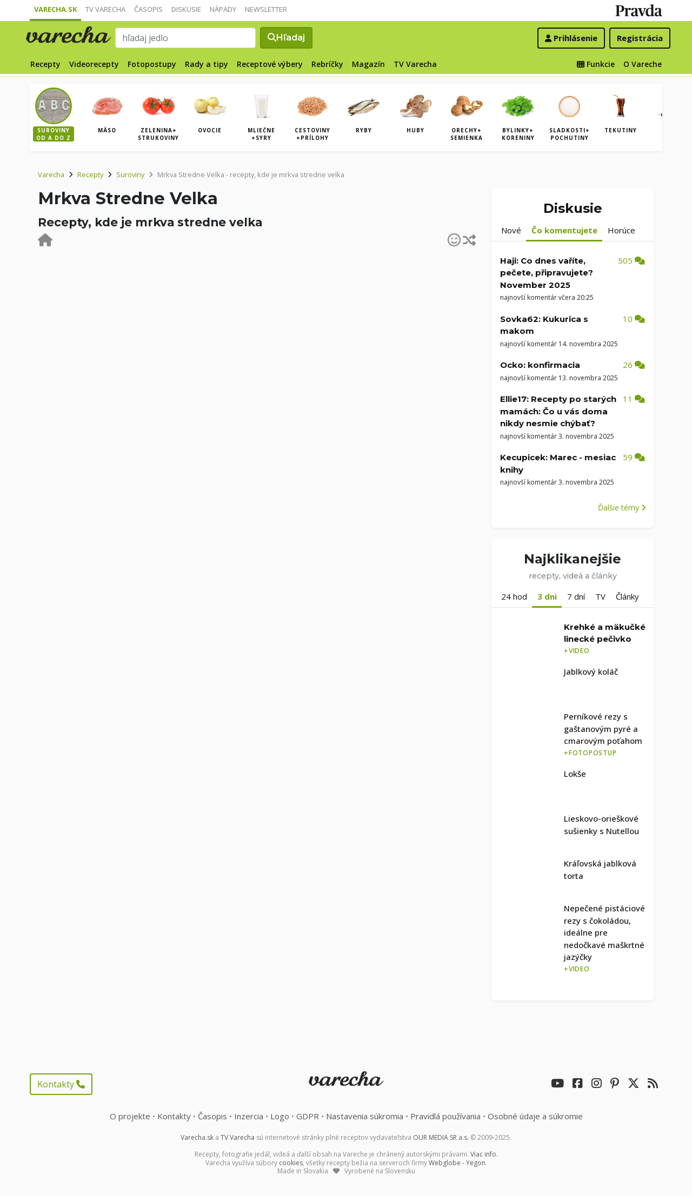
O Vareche (642, 64)
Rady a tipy (206, 64)
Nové (511, 230)
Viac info (483, 1154)
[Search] (185, 38)
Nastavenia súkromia (364, 1116)
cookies (291, 1162)
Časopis (148, 9)
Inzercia (248, 1116)
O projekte (130, 1116)
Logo (279, 1116)
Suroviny (130, 174)
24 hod (514, 596)
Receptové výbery (270, 64)
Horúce (621, 230)
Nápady (223, 9)
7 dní (576, 596)
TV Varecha (105, 9)
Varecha (51, 174)
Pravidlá (445, 1116)
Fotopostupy (152, 64)
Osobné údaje (535, 1116)
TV (600, 596)
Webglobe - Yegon (457, 1162)
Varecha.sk (55, 9)
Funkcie (596, 64)
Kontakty (61, 1084)
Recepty (45, 64)
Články (627, 596)
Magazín (368, 64)
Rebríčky (327, 64)
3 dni (547, 596)
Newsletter (266, 9)
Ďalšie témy (622, 507)
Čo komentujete (564, 230)
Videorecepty (94, 64)
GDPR (307, 1116)
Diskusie (186, 9)
